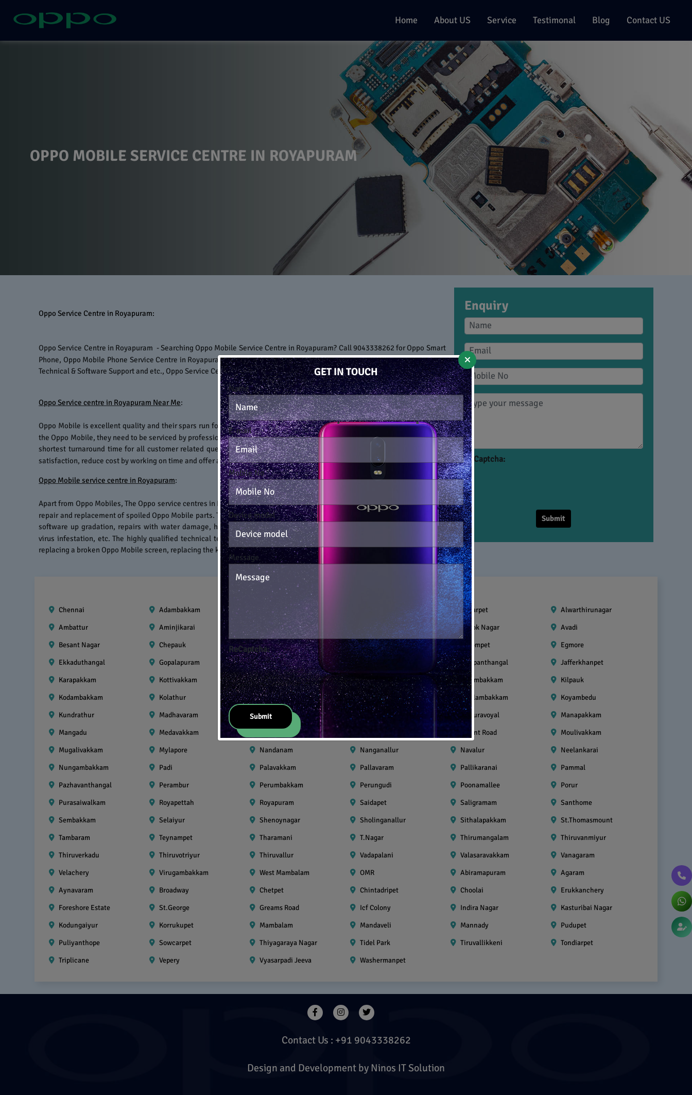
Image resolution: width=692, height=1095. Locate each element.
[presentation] (307, 675)
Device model (252, 515)
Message (244, 557)
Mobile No (246, 473)
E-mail (240, 431)
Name (239, 388)
